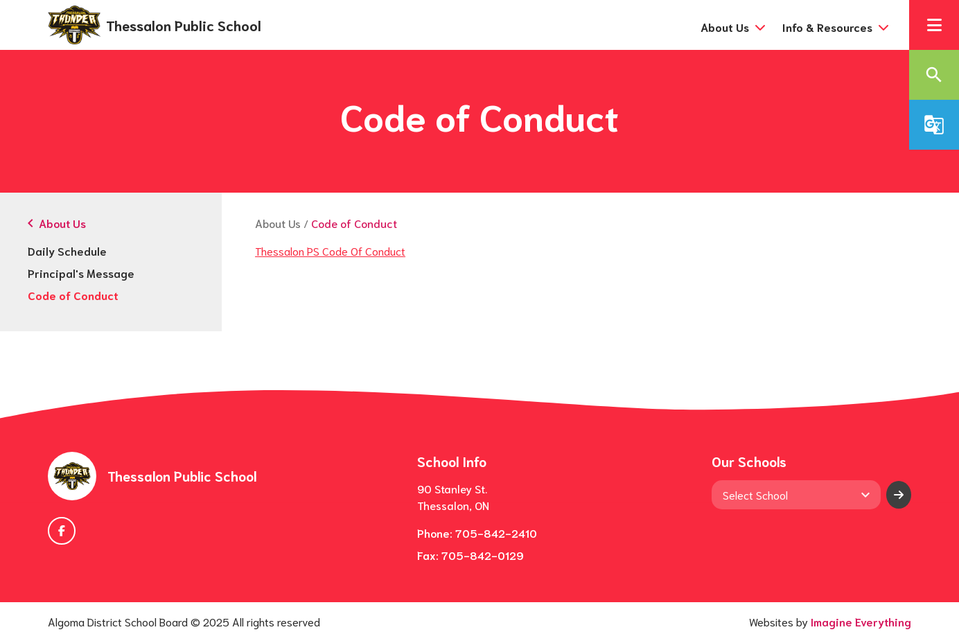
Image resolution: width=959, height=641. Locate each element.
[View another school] (796, 494)
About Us (278, 223)
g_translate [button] (934, 124)
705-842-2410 (496, 532)
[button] (934, 25)
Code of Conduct (73, 295)
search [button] (934, 74)
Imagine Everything (861, 621)
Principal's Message (81, 272)
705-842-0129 (482, 554)
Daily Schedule (67, 250)
